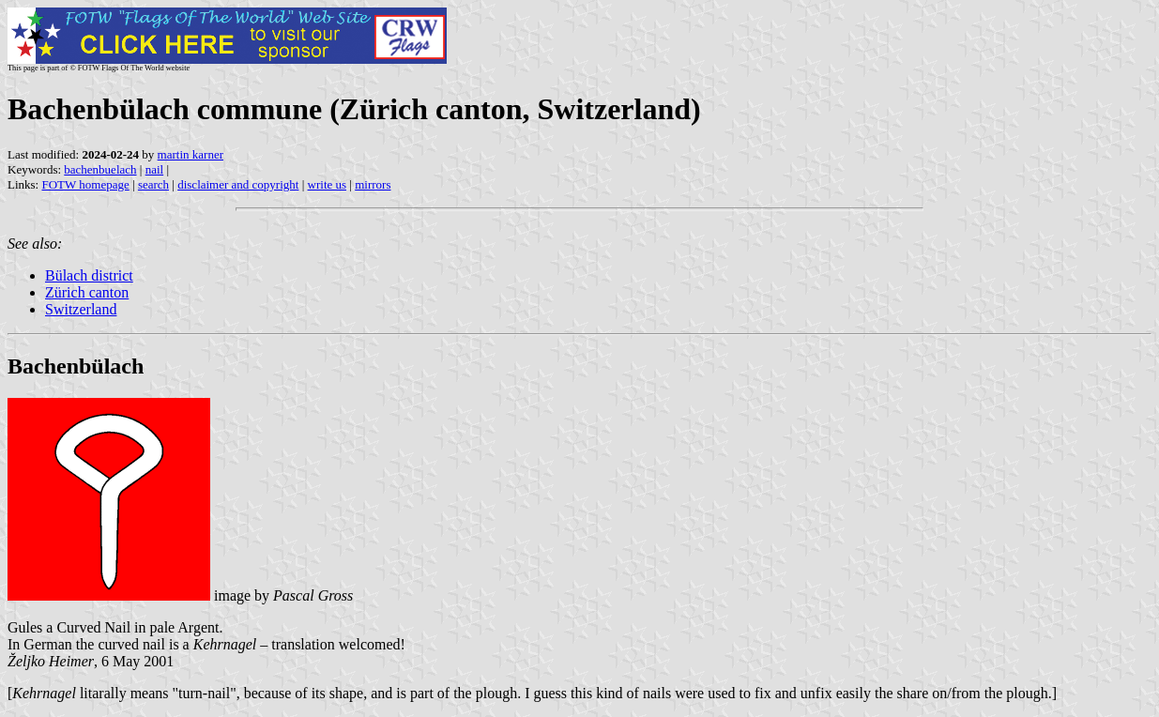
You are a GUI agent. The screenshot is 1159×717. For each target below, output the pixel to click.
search (153, 184)
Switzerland (80, 309)
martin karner (190, 154)
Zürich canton (87, 292)
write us (327, 184)
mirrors (372, 184)
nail (154, 169)
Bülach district (89, 275)
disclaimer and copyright (237, 184)
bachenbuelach (100, 169)
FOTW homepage (85, 184)
